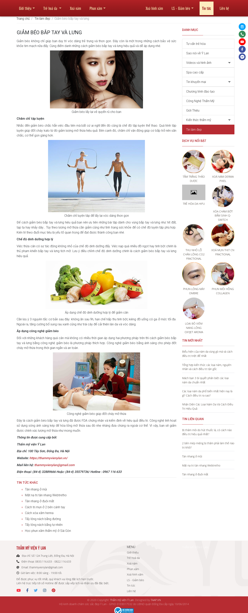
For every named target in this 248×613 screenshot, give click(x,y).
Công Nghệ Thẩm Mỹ (200, 101)
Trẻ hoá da (50, 6)
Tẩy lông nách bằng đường (43, 519)
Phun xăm (96, 6)
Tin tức (206, 6)
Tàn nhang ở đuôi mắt (39, 501)
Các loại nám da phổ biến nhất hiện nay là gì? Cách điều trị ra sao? (207, 393)
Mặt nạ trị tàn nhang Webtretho (46, 495)
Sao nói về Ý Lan (197, 53)
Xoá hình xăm (154, 6)
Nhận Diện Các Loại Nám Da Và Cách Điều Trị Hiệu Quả (207, 406)
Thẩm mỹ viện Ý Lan (122, 600)
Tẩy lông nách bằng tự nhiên (44, 525)
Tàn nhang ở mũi (36, 489)
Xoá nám (75, 6)
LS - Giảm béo (180, 6)
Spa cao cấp (195, 72)
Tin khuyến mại (196, 82)
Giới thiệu (25, 6)
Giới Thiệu (192, 110)
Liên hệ (224, 6)
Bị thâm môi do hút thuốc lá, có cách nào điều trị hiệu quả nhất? (207, 432)
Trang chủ (23, 18)
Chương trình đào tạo (200, 91)
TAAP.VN (156, 600)
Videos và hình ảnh (198, 63)
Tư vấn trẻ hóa (196, 44)
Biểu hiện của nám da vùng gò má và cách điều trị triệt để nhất (207, 354)
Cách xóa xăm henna (39, 513)
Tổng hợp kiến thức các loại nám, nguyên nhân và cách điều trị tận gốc (206, 367)
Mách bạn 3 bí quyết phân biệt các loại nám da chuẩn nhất (205, 380)
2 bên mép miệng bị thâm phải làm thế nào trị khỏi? (208, 445)
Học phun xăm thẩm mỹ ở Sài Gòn (48, 531)
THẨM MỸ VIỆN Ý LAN (195, 547)
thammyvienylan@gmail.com (54, 465)
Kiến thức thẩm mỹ (198, 120)
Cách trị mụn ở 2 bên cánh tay (45, 507)
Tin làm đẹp (42, 18)
